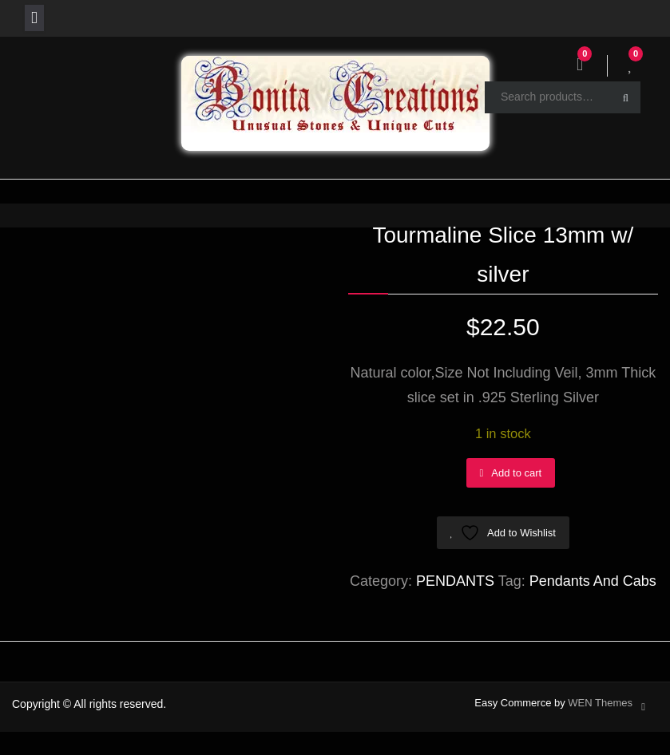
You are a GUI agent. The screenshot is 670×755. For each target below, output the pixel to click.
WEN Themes (600, 703)
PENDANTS (455, 581)
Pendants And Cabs (592, 581)
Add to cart (516, 473)
